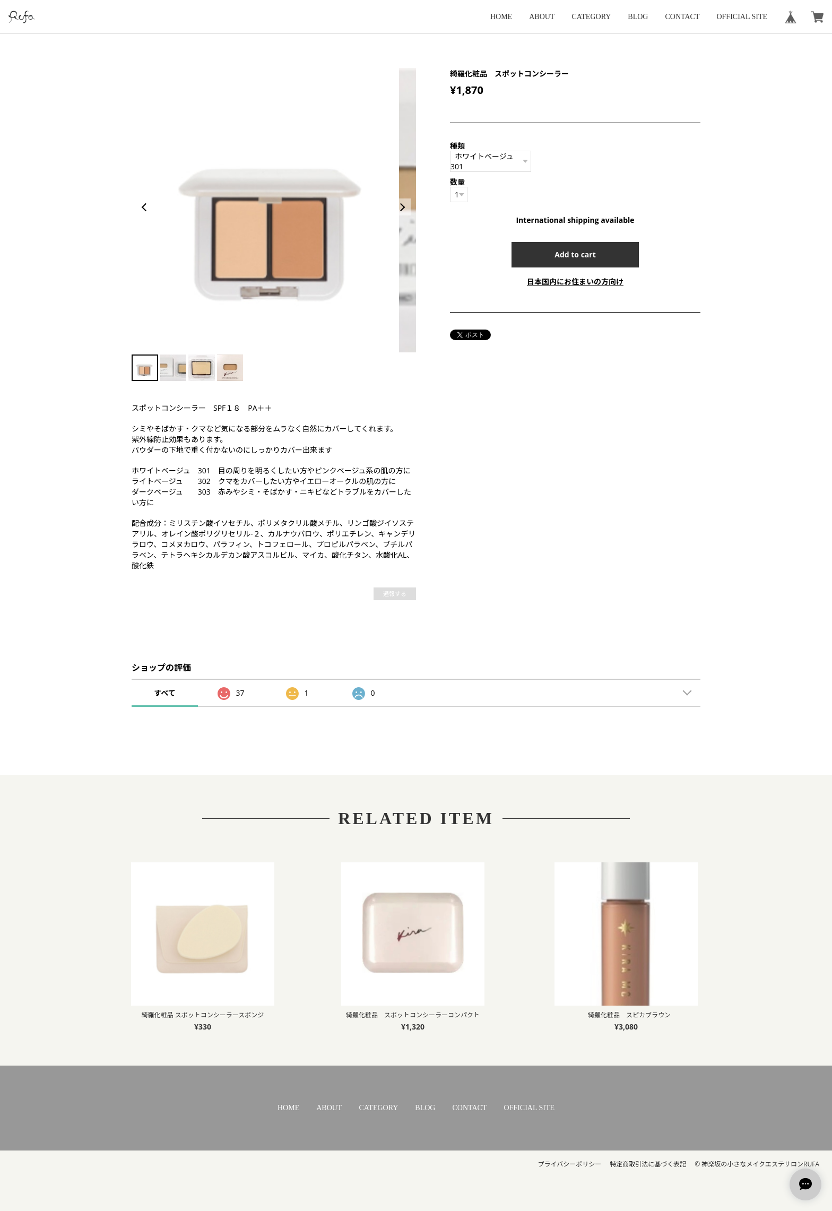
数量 (457, 182)
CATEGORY (591, 17)
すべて (164, 693)
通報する (394, 594)
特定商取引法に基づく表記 (648, 1164)
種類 (457, 146)
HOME (501, 17)
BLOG (638, 17)
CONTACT (682, 17)
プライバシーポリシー (569, 1164)
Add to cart (575, 254)
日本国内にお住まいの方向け (575, 281)
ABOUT (541, 17)
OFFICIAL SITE (741, 17)
